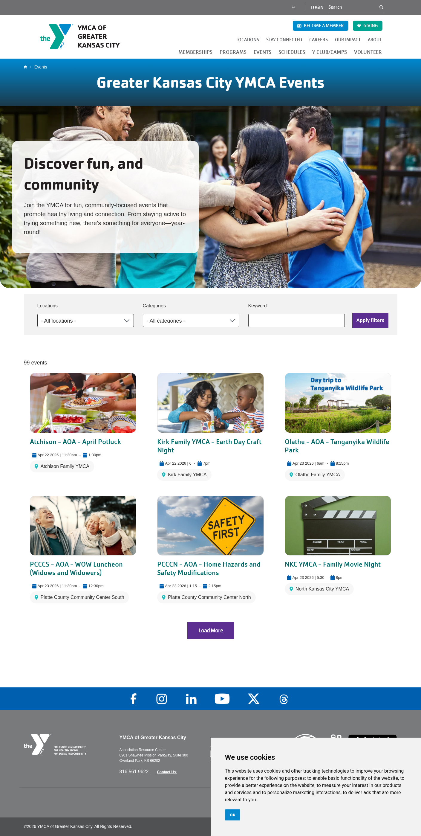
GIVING (367, 26)
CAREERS (318, 40)
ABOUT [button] (375, 40)
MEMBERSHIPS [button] (195, 52)
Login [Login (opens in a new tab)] (317, 7)
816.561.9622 (135, 771)
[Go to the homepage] (86, 36)
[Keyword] (296, 320)
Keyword (257, 305)
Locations (47, 305)
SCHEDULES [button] (291, 52)
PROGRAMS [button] (233, 52)
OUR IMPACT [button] (348, 40)
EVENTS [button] (262, 52)
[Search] (353, 7)
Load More (210, 630)
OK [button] (232, 814)
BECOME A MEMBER (320, 26)
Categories (154, 305)
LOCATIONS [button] (247, 40)
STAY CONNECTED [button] (284, 40)
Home (27, 67)
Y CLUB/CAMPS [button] (329, 52)
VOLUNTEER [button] (368, 52)
